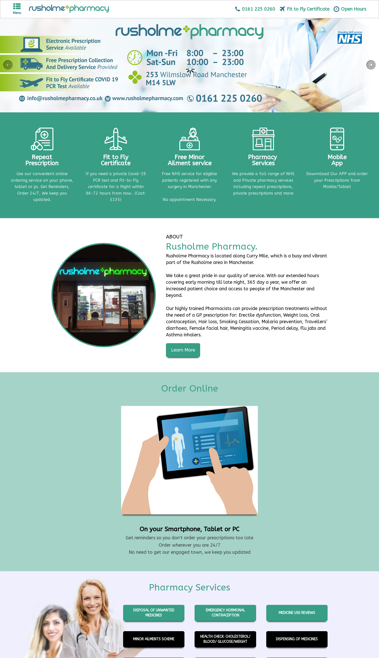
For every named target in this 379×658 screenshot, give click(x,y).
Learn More (183, 350)
